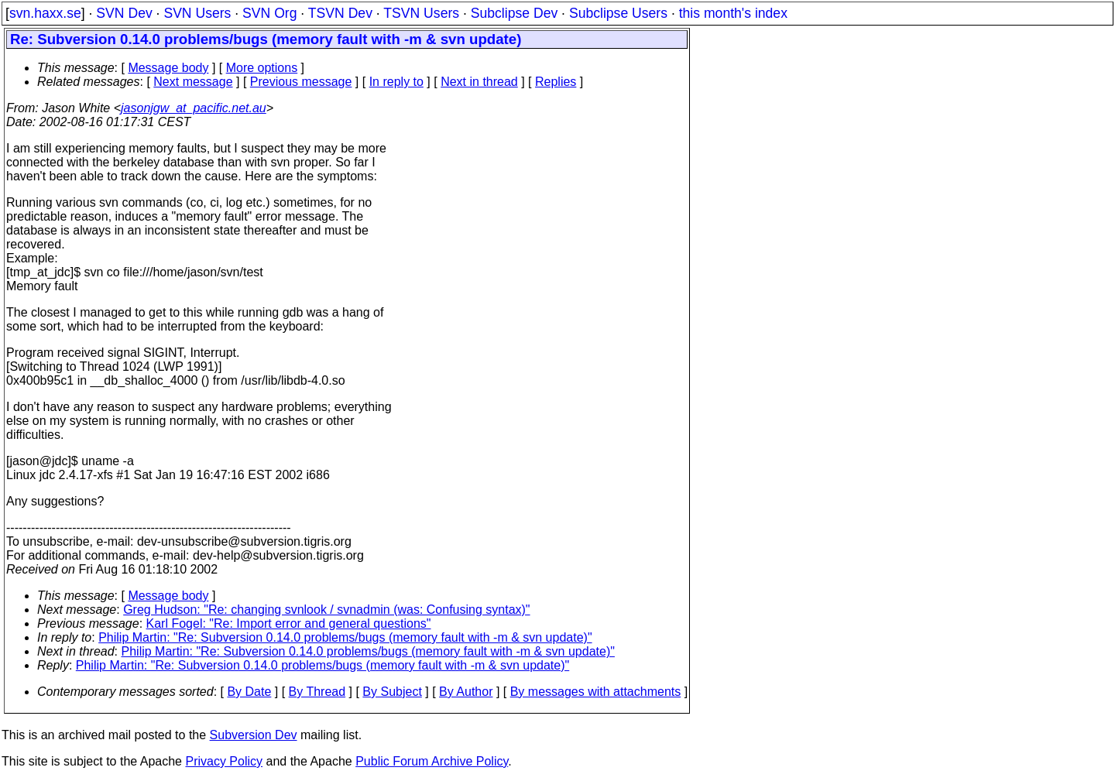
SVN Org (269, 13)
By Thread (317, 691)
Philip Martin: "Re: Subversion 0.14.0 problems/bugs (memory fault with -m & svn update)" (345, 637)
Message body (168, 67)
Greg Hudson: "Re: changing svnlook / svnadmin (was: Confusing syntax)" (326, 609)
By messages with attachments (595, 691)
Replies (555, 81)
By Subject (391, 691)
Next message (192, 81)
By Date (249, 691)
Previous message (301, 81)
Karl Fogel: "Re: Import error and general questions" (288, 623)
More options (262, 67)
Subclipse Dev (514, 13)
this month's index (733, 13)
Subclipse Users (618, 13)
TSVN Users (421, 13)
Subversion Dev (253, 735)
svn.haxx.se (45, 13)
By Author (465, 691)
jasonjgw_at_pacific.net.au (193, 108)
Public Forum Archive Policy (431, 761)
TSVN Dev (340, 13)
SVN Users (197, 13)
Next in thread (479, 81)
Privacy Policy (223, 761)
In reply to (396, 81)
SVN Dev (124, 13)
